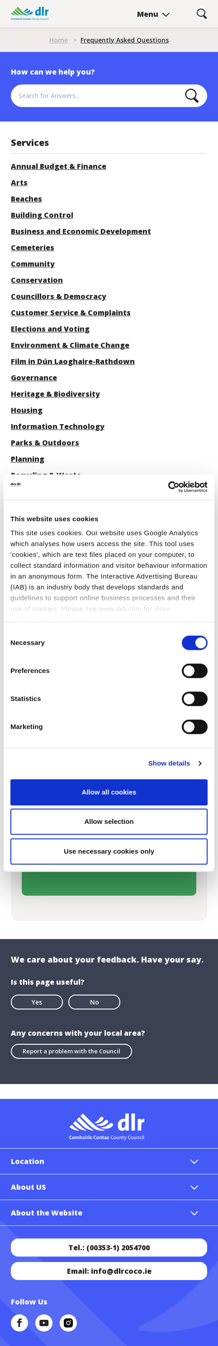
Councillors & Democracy (58, 296)
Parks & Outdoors (45, 443)
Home (58, 40)
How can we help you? (53, 72)
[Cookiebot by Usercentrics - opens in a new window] (168, 487)
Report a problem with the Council (71, 1051)
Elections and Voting (50, 329)
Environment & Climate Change (70, 345)
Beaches (26, 199)
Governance (34, 378)
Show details (169, 763)
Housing (27, 410)
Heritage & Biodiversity (55, 394)
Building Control (42, 215)
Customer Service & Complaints (71, 313)
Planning (27, 459)
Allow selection (108, 821)
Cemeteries (32, 247)
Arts (19, 182)
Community (33, 264)
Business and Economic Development (81, 231)
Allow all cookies (109, 792)
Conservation (37, 280)
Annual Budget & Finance (58, 166)
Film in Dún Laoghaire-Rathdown (73, 361)
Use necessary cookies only (109, 851)
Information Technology (57, 426)
